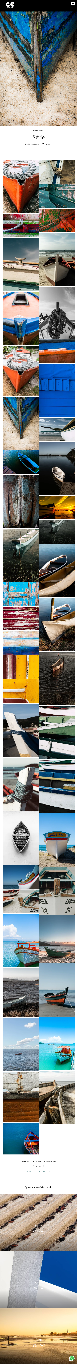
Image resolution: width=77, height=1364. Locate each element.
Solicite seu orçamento (38, 1171)
